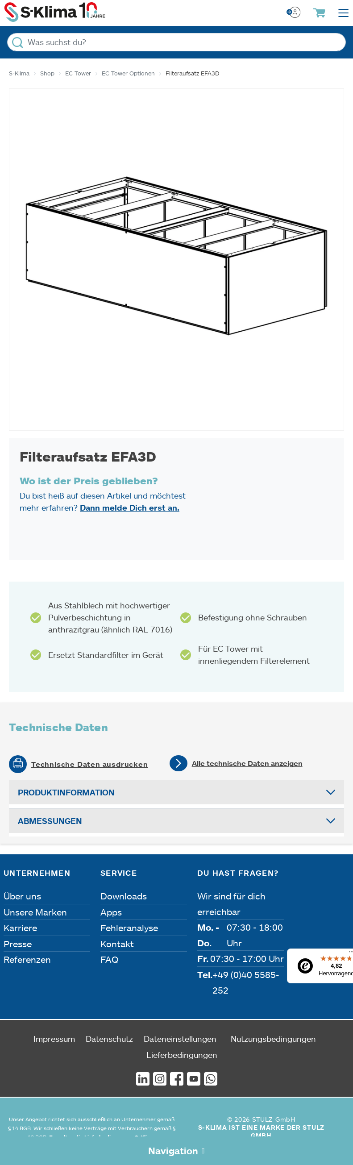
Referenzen (27, 959)
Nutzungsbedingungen (273, 1039)
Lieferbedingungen (181, 1055)
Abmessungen (50, 821)
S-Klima (19, 73)
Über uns (22, 895)
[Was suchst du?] (176, 42)
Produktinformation (66, 792)
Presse (18, 943)
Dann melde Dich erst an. (129, 507)
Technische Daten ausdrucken (89, 764)
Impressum (54, 1039)
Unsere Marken (35, 912)
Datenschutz (109, 1039)
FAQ (109, 959)
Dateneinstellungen (180, 1039)
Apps (111, 912)
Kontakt (117, 943)
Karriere (20, 927)
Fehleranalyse (129, 927)
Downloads (123, 895)
